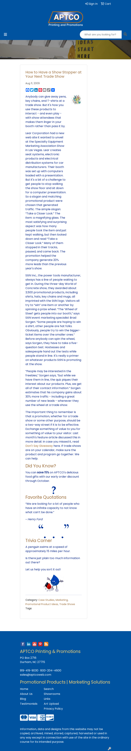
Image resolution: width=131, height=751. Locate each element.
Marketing (62, 600)
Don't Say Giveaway (39, 446)
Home (24, 689)
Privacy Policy (53, 709)
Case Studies (46, 600)
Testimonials (28, 704)
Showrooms (52, 694)
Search (49, 689)
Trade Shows (67, 604)
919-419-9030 (29, 670)
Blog (23, 699)
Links (47, 699)
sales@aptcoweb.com (35, 675)
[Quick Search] (101, 34)
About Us (26, 694)
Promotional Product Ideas (41, 604)
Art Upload (51, 704)
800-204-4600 (50, 670)
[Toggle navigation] (5, 34)
